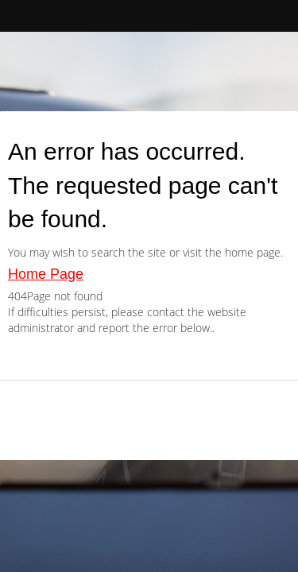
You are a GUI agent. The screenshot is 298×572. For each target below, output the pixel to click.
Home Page (45, 274)
